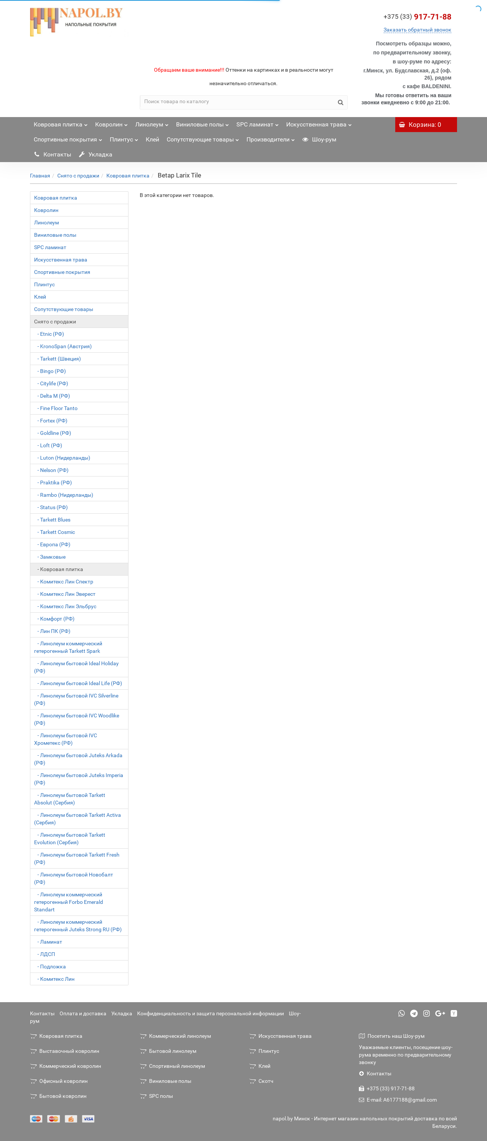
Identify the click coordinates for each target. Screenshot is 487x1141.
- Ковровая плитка (58, 569)
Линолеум (152, 122)
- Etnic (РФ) (49, 334)
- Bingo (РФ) (50, 371)
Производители (270, 137)
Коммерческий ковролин (65, 1066)
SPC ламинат (257, 122)
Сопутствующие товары (203, 137)
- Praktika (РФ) (53, 483)
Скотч (261, 1081)
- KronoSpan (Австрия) (63, 346)
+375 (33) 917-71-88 (387, 1088)
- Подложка (50, 967)
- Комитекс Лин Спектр (63, 582)
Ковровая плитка (61, 122)
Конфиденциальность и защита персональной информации (210, 1013)
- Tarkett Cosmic (54, 532)
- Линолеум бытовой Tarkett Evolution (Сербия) (69, 838)
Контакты (52, 154)
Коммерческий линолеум (175, 1036)
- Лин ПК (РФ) (52, 631)
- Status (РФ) (51, 507)
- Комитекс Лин (54, 979)
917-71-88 (417, 16)
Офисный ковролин (59, 1081)
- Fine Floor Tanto (56, 408)
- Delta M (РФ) (52, 396)
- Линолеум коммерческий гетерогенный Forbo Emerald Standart (68, 901)
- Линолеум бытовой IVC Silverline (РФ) (76, 699)
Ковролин (111, 122)
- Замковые (50, 557)
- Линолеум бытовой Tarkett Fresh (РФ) (77, 858)
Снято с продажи (78, 176)
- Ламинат (48, 942)
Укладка (95, 154)
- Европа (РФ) (52, 544)
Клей (152, 139)
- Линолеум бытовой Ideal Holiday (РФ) (76, 667)
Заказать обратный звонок (417, 30)
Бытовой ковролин (58, 1096)
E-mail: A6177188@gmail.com (398, 1100)
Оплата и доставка (83, 1013)
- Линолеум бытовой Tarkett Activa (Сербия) (77, 818)
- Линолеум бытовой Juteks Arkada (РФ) (78, 759)
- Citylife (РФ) (51, 383)
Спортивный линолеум (172, 1066)
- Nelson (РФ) (51, 470)
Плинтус (124, 137)
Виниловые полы (202, 122)
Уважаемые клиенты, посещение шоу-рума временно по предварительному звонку (406, 1054)
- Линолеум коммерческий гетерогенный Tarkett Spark (68, 647)
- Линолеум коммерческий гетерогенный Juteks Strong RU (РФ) (78, 925)
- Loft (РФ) (48, 445)
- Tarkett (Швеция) (57, 359)
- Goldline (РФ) (52, 433)
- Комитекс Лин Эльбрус (65, 606)
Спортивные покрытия (68, 137)
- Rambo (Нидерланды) (63, 495)
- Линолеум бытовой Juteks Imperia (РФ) (78, 779)
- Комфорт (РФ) (54, 619)
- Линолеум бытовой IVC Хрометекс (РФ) (65, 739)
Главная (40, 176)
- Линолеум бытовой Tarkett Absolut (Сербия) (69, 799)
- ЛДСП (44, 954)
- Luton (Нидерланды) (62, 458)
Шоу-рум (319, 139)
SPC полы (156, 1096)
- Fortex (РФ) (50, 421)
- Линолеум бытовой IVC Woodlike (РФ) (76, 719)
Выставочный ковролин (64, 1051)
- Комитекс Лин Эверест (65, 594)
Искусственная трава (319, 122)
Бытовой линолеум (168, 1051)
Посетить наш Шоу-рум (391, 1036)
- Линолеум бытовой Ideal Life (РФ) (78, 683)
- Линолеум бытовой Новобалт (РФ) (73, 878)
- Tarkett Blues (52, 520)
